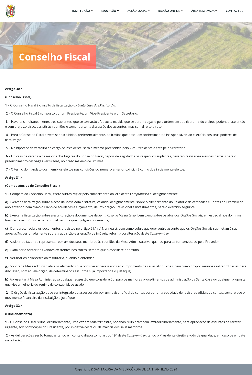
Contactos (234, 11)
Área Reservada (204, 11)
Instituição (82, 11)
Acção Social (138, 11)
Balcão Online (170, 11)
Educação (110, 11)
